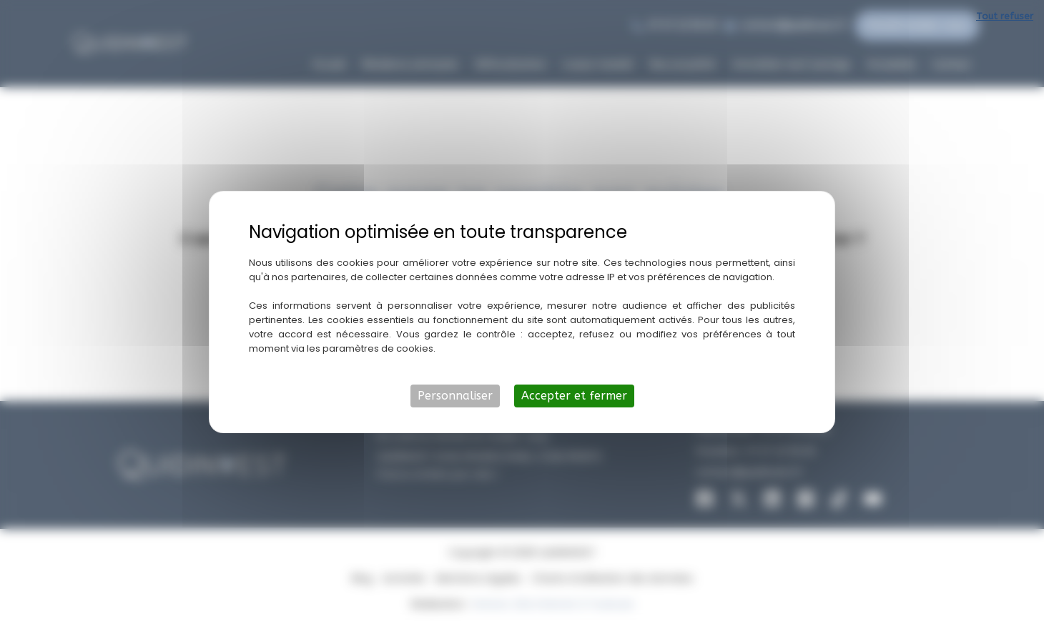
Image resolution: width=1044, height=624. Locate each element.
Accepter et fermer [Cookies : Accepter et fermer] (574, 395)
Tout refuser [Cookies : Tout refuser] (1004, 16)
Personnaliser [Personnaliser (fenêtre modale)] (455, 395)
